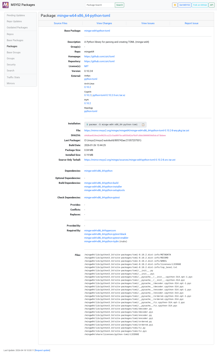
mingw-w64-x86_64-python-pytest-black (105, 234)
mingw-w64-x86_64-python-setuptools (104, 190)
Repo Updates (14, 21)
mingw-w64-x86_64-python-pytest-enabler (106, 237)
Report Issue (191, 23)
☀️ (175, 5)
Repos (10, 34)
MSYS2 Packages (18, 5)
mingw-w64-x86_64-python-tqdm (101, 241)
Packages (12, 46)
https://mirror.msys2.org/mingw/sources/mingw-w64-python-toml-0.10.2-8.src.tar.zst (129, 159)
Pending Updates (16, 15)
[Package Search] (100, 5)
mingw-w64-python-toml (97, 30)
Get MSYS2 (184, 5)
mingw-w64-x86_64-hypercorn (100, 230)
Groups (11, 58)
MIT (86, 66)
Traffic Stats (13, 77)
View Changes (104, 23)
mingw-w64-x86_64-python (98, 170)
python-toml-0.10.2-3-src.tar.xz (109, 95)
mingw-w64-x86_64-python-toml (83, 15)
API (211, 5)
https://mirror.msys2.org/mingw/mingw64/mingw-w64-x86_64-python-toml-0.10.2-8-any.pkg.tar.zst (136, 130)
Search (119, 5)
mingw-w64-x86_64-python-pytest (102, 197)
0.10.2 (87, 87)
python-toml (90, 79)
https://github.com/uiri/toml (99, 56)
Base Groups (14, 52)
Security (11, 64)
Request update (42, 350)
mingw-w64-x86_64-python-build (101, 183)
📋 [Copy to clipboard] (143, 124)
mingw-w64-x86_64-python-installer (103, 186)
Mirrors (11, 83)
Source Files (60, 23)
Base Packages (15, 40)
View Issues (148, 23)
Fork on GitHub (200, 5)
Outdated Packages (17, 27)
